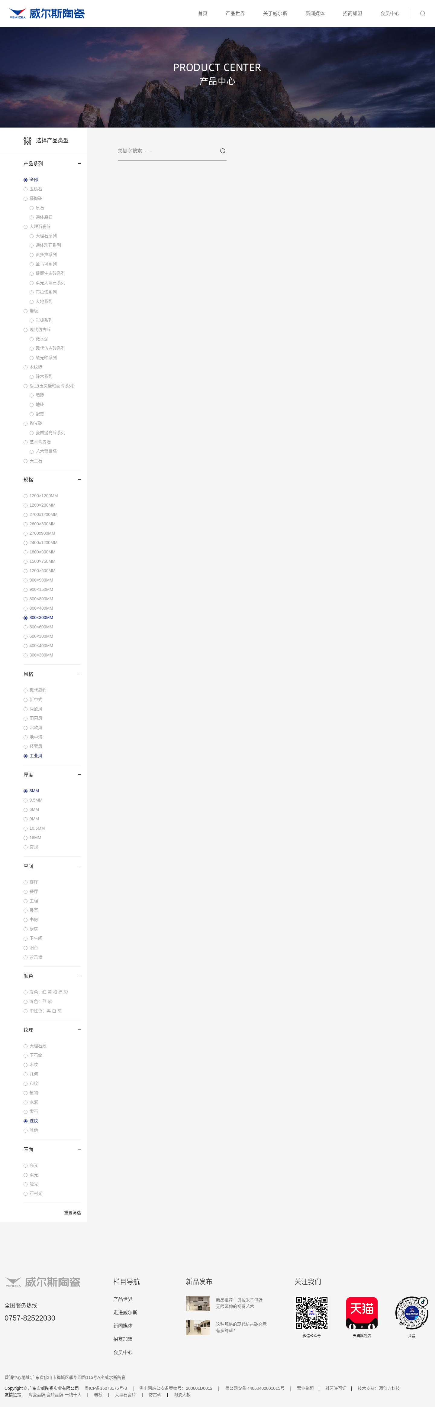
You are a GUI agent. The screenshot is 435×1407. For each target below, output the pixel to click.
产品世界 (235, 13)
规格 (52, 479)
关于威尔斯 (275, 13)
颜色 (52, 976)
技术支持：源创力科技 (379, 1388)
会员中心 (390, 13)
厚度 (52, 774)
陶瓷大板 (182, 1394)
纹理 (52, 1030)
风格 (52, 674)
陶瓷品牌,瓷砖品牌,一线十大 (55, 1394)
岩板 (98, 1394)
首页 (203, 13)
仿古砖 (155, 1394)
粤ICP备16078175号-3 (106, 1388)
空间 (52, 866)
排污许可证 (335, 1388)
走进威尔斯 (125, 1312)
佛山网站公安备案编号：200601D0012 (175, 1388)
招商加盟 (352, 13)
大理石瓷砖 (125, 1394)
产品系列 (52, 163)
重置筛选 (72, 1212)
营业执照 (305, 1388)
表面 (52, 1149)
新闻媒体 (315, 13)
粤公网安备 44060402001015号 (255, 1388)
